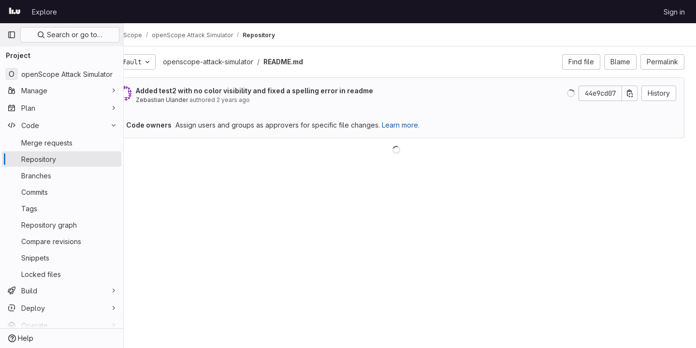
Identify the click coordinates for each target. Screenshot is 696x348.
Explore (44, 12)
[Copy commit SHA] (630, 93)
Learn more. (428, 125)
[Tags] (61, 208)
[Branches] (61, 175)
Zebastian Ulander (189, 99)
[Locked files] (61, 274)
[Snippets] (61, 257)
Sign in (674, 12)
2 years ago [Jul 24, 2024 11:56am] (260, 99)
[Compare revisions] (61, 241)
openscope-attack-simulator (235, 62)
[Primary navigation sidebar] (11, 35)
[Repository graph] (61, 224)
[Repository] (61, 159)
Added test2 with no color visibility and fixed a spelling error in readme (281, 91)
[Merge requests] (61, 142)
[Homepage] (14, 11)
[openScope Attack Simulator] (61, 74)
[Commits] (61, 192)
